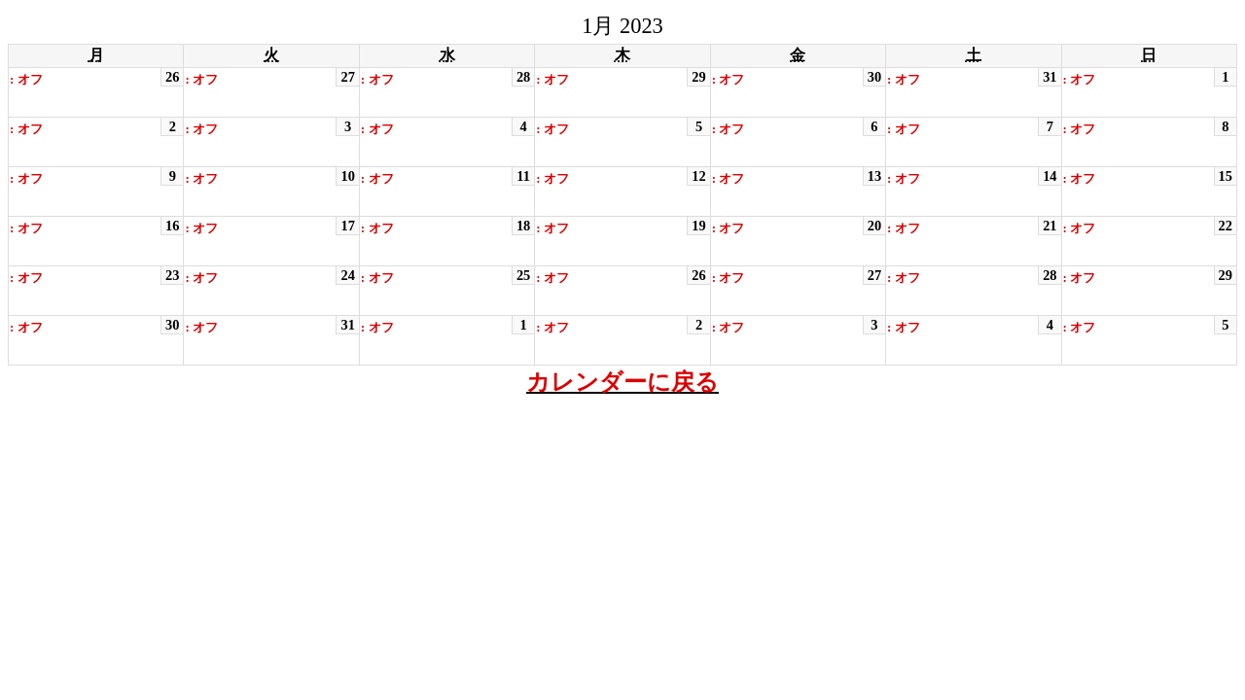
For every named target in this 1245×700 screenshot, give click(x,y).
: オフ (26, 79)
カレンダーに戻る (622, 382)
